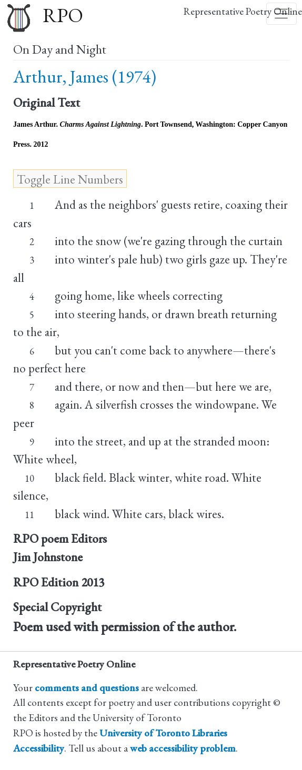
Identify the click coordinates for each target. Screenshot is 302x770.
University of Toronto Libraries (163, 732)
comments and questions (87, 687)
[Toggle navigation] (281, 14)
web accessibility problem (183, 748)
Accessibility (38, 748)
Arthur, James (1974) (84, 76)
